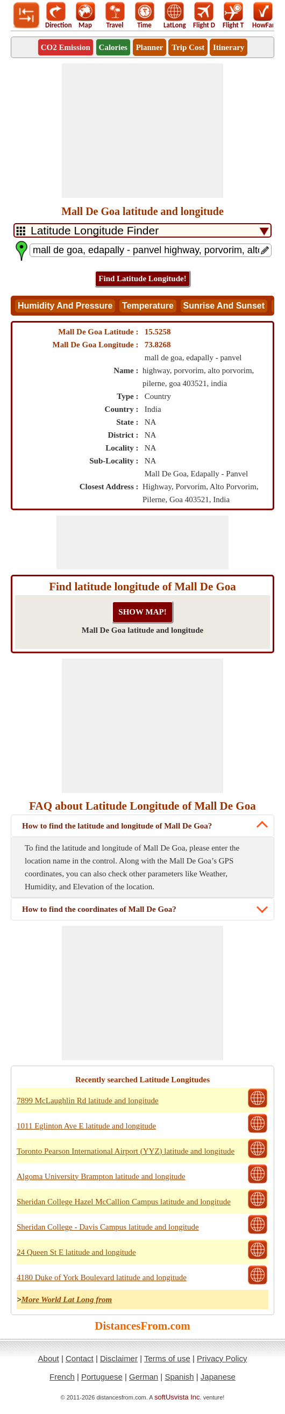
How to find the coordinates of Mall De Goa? (99, 909)
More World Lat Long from (67, 1299)
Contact (80, 1358)
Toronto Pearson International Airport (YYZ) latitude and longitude (125, 1151)
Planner (149, 47)
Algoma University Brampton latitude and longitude (101, 1176)
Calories (113, 47)
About (48, 1358)
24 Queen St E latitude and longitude (76, 1252)
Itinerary (228, 47)
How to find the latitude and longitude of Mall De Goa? (117, 826)
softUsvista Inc (177, 1397)
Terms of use (167, 1358)
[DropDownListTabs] (142, 230)
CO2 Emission (65, 47)
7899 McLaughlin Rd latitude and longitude (88, 1100)
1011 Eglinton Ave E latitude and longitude (86, 1126)
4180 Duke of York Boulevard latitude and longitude (102, 1277)
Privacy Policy (222, 1358)
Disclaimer (119, 1358)
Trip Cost (188, 47)
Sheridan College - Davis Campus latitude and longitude (108, 1227)
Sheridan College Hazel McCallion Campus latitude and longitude (124, 1201)
